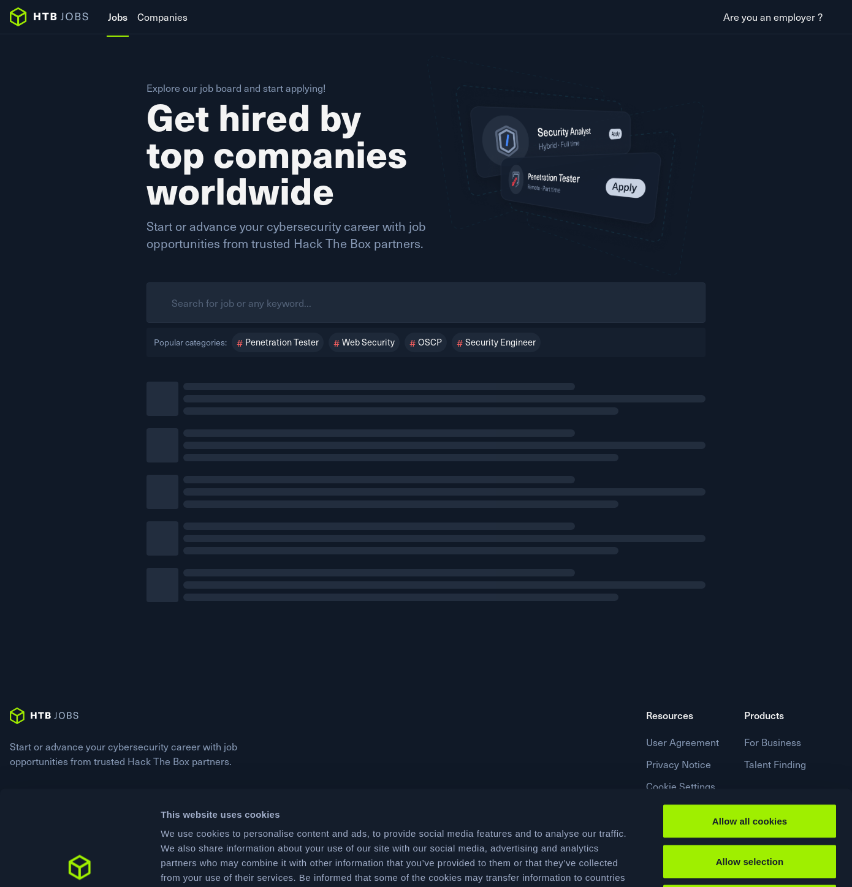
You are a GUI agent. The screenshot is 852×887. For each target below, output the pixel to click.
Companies (162, 16)
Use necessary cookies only (750, 806)
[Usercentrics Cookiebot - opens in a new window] (79, 863)
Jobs (117, 16)
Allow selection (750, 766)
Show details (643, 863)
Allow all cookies (750, 726)
